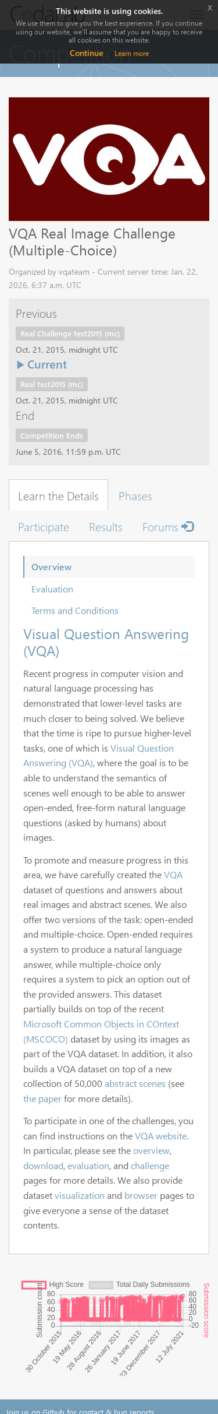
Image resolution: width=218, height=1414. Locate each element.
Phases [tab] (135, 495)
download (43, 1165)
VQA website (161, 1135)
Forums (167, 526)
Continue (86, 52)
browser (141, 1195)
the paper (42, 1098)
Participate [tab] (43, 526)
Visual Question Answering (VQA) (106, 641)
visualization (80, 1195)
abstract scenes (135, 1083)
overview (151, 1150)
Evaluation (52, 589)
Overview (51, 566)
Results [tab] (106, 526)
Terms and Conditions (75, 610)
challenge (150, 1165)
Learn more (132, 53)
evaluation (88, 1165)
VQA (173, 874)
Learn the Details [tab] (58, 495)
